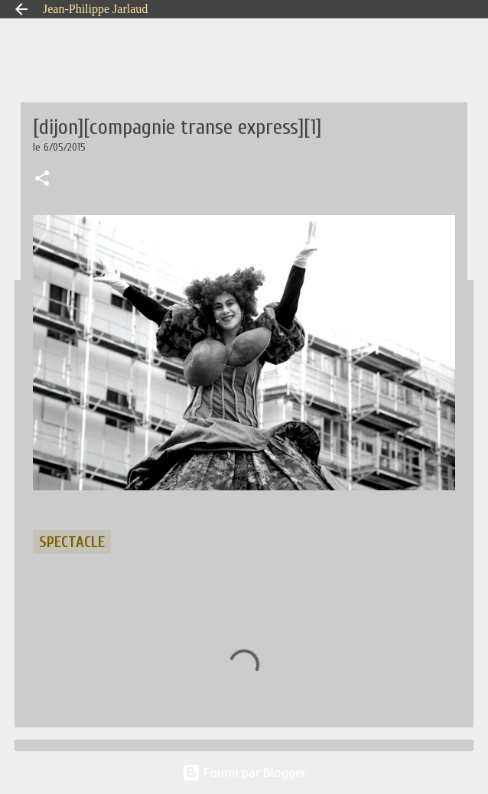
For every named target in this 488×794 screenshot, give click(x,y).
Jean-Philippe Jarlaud (95, 8)
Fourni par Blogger (244, 772)
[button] (42, 179)
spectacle (72, 542)
